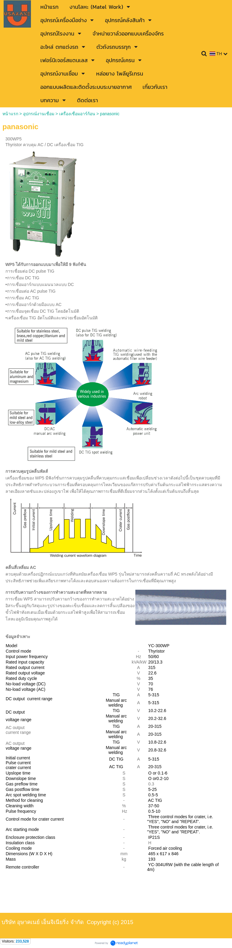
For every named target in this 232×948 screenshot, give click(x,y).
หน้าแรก (10, 113)
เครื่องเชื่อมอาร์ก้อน (77, 113)
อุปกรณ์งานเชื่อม (38, 113)
